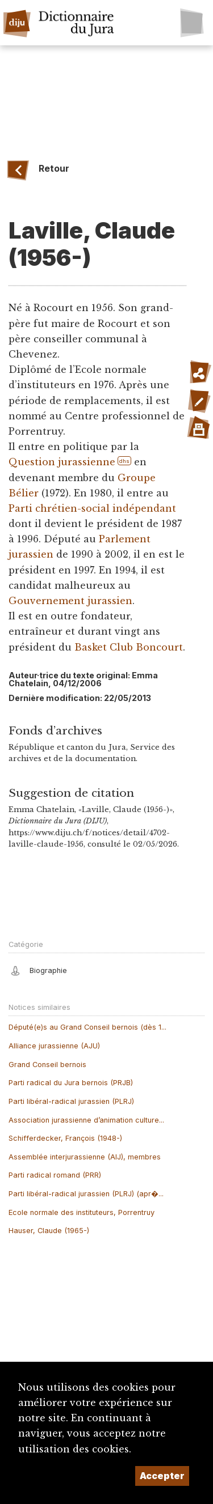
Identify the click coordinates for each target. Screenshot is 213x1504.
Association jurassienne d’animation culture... (86, 1120)
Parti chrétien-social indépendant (92, 508)
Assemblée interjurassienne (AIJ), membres (85, 1157)
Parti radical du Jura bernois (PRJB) (71, 1082)
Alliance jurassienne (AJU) (54, 1046)
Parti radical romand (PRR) (55, 1175)
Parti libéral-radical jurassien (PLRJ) (71, 1101)
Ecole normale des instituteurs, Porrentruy (81, 1212)
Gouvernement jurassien (70, 600)
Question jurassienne (62, 462)
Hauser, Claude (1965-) (49, 1230)
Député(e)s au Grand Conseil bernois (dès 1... (87, 1027)
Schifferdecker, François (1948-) (65, 1138)
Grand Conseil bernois (47, 1064)
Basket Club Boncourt (128, 647)
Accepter (162, 1475)
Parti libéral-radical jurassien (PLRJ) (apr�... (86, 1193)
